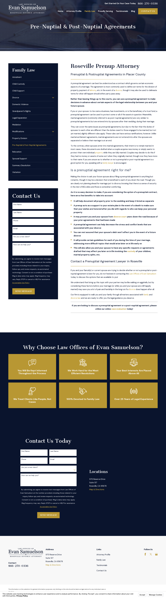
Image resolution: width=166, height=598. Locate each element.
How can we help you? (22, 245)
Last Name (17, 212)
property (99, 152)
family (146, 294)
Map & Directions (96, 489)
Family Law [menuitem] (90, 11)
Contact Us (148, 11)
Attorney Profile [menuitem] (73, 11)
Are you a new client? (21, 237)
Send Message (23, 291)
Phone (15, 221)
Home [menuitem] (60, 11)
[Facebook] (145, 554)
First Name (17, 205)
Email (15, 229)
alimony (93, 90)
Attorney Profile (103, 554)
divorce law (76, 298)
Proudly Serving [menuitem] (105, 11)
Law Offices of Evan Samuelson (142, 274)
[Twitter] (150, 554)
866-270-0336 (148, 3)
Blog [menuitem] (133, 11)
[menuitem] (33, 77)
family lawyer (108, 163)
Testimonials (102, 565)
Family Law (101, 560)
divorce (118, 90)
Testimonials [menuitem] (122, 11)
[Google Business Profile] (156, 554)
